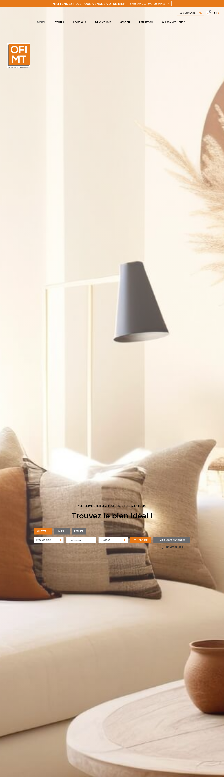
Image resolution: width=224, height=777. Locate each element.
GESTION (125, 22)
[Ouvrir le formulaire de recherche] (140, 540)
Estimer (79, 531)
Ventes (59, 22)
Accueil (41, 22)
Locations (79, 22)
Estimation (146, 22)
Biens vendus (103, 22)
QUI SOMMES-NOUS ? (173, 22)
